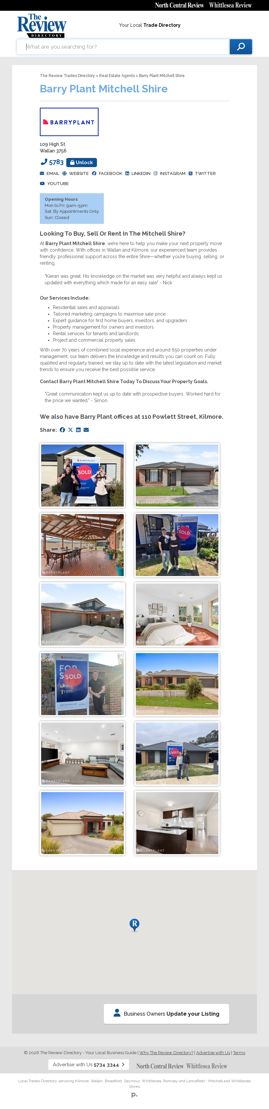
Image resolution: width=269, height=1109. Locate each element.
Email (53, 173)
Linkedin (141, 173)
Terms (239, 1052)
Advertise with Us (213, 1052)
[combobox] (123, 46)
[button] (134, 925)
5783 (73, 162)
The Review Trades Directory (67, 75)
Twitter (205, 173)
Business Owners (166, 1013)
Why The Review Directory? (166, 1052)
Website (79, 173)
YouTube (58, 183)
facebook (110, 173)
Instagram (172, 173)
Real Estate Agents (117, 75)
